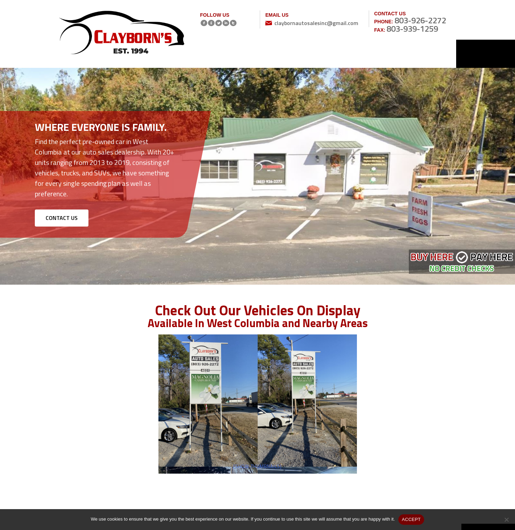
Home (219, 53)
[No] (506, 519)
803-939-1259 (412, 28)
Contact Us (428, 53)
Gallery (358, 53)
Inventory (254, 53)
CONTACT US (62, 218)
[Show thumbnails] (257, 466)
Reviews (393, 53)
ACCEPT (411, 519)
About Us (289, 53)
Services (323, 53)
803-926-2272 (420, 20)
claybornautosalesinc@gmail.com (316, 23)
